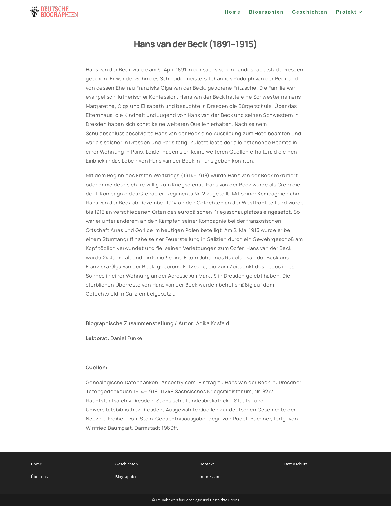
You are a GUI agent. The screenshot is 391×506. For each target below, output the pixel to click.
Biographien (126, 476)
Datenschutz (295, 464)
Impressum (210, 476)
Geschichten (126, 464)
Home (36, 464)
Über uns (39, 476)
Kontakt (207, 464)
